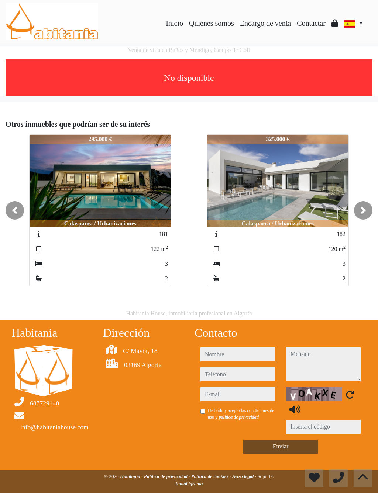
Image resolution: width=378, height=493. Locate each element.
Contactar (311, 23)
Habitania (130, 476)
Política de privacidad (166, 476)
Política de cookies (210, 476)
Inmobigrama (189, 483)
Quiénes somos (211, 23)
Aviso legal (243, 476)
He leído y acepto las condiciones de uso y (241, 414)
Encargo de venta (265, 23)
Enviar (281, 446)
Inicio (174, 23)
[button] (15, 210)
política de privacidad (239, 417)
